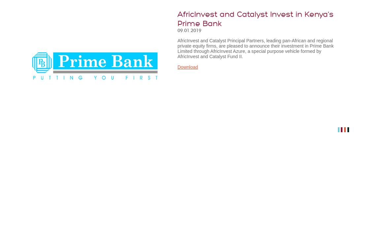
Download (188, 67)
